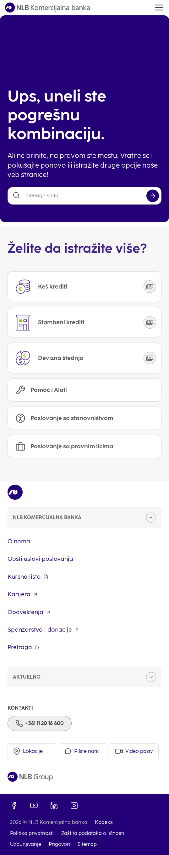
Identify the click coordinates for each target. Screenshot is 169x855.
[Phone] (40, 723)
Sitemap (87, 844)
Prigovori (59, 844)
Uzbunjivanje (25, 844)
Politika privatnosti (32, 833)
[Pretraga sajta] (84, 196)
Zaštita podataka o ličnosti (92, 833)
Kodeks (104, 822)
